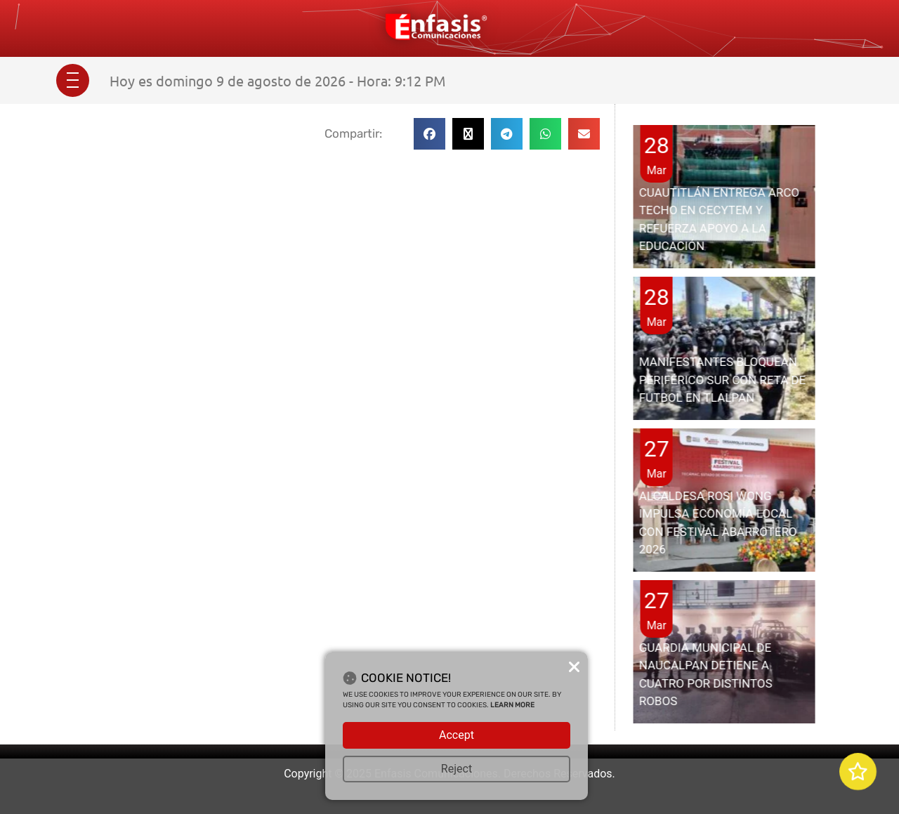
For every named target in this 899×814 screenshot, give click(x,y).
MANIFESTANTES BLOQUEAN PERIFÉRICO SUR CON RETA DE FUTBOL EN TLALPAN (722, 380)
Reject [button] (456, 768)
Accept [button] (456, 735)
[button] (429, 134)
